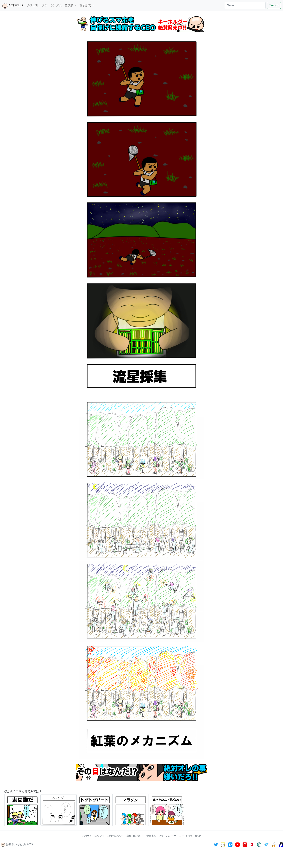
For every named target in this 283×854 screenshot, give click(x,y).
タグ (44, 5)
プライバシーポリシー (172, 835)
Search (273, 5)
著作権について (136, 835)
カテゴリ (33, 5)
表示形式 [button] (85, 5)
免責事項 (151, 835)
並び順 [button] (69, 5)
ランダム (56, 5)
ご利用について (116, 835)
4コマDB (12, 5)
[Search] (245, 5)
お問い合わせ (193, 835)
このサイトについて (93, 835)
